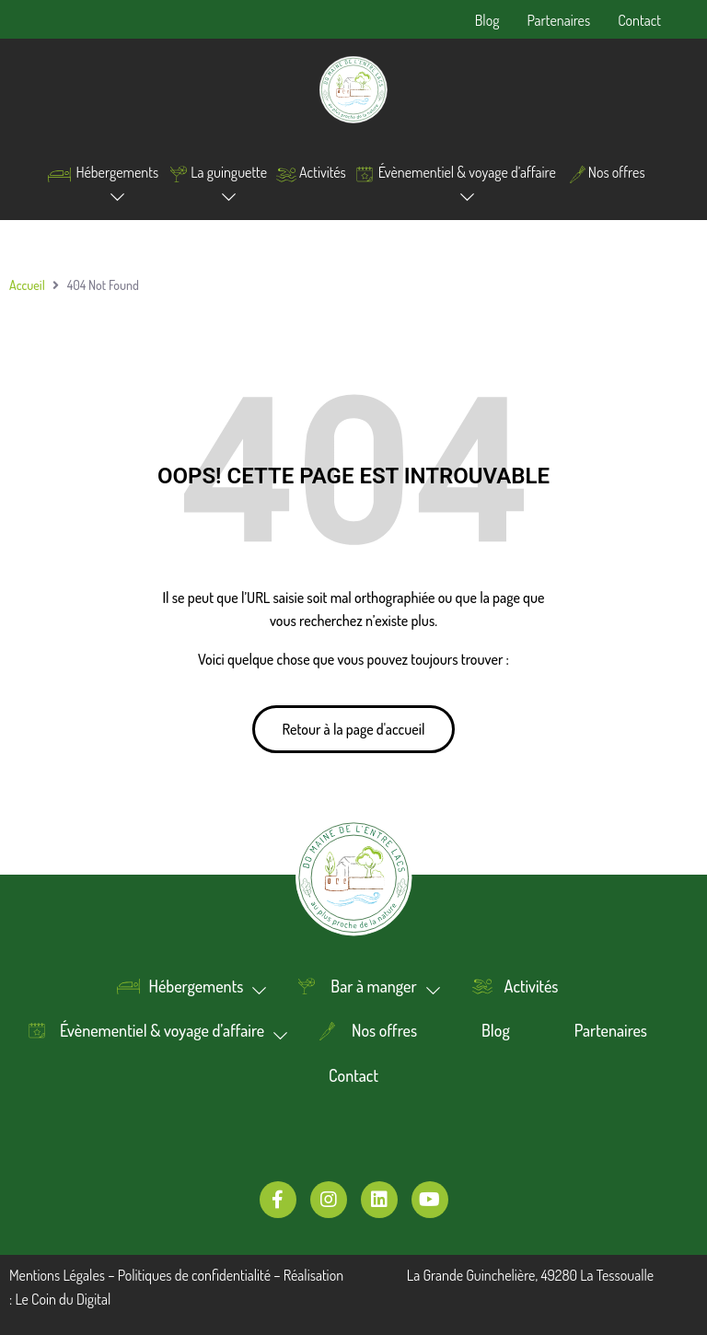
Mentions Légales (57, 1275)
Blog (487, 20)
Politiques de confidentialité (194, 1275)
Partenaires (558, 20)
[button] (354, 729)
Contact (639, 20)
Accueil (27, 285)
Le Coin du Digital (62, 1299)
